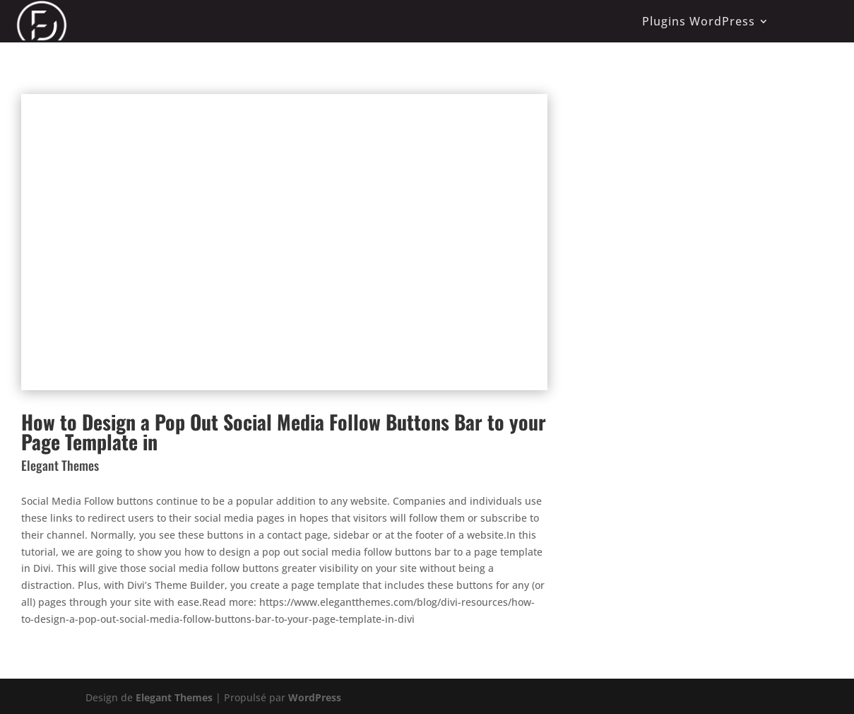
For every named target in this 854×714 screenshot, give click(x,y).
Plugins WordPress (698, 21)
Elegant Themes (174, 697)
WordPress (314, 697)
